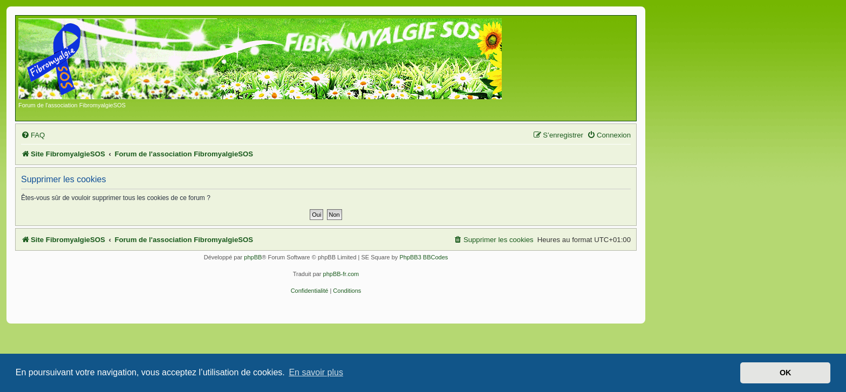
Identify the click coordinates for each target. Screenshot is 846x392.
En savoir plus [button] (316, 372)
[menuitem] (33, 135)
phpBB (253, 257)
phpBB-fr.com (341, 274)
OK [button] (786, 372)
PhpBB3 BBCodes (423, 257)
